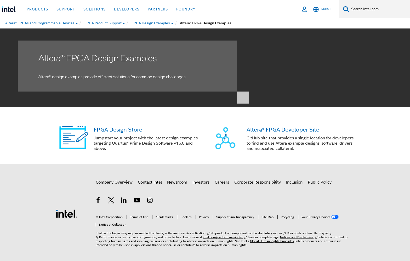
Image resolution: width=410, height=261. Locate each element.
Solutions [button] (94, 9)
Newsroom (177, 182)
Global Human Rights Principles (272, 241)
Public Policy (320, 182)
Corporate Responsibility (257, 182)
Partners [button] (158, 9)
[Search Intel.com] (379, 9)
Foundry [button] (186, 9)
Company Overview (114, 182)
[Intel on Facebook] (98, 201)
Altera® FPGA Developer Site (283, 129)
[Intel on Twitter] (111, 201)
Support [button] (65, 9)
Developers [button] (126, 9)
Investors (200, 182)
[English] (322, 9)
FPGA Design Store (118, 129)
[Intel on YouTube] (137, 201)
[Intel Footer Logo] (66, 213)
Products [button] (37, 9)
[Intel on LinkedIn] (123, 201)
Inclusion (294, 182)
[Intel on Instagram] (149, 201)
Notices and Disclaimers (297, 237)
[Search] (346, 9)
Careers (222, 182)
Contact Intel (150, 182)
